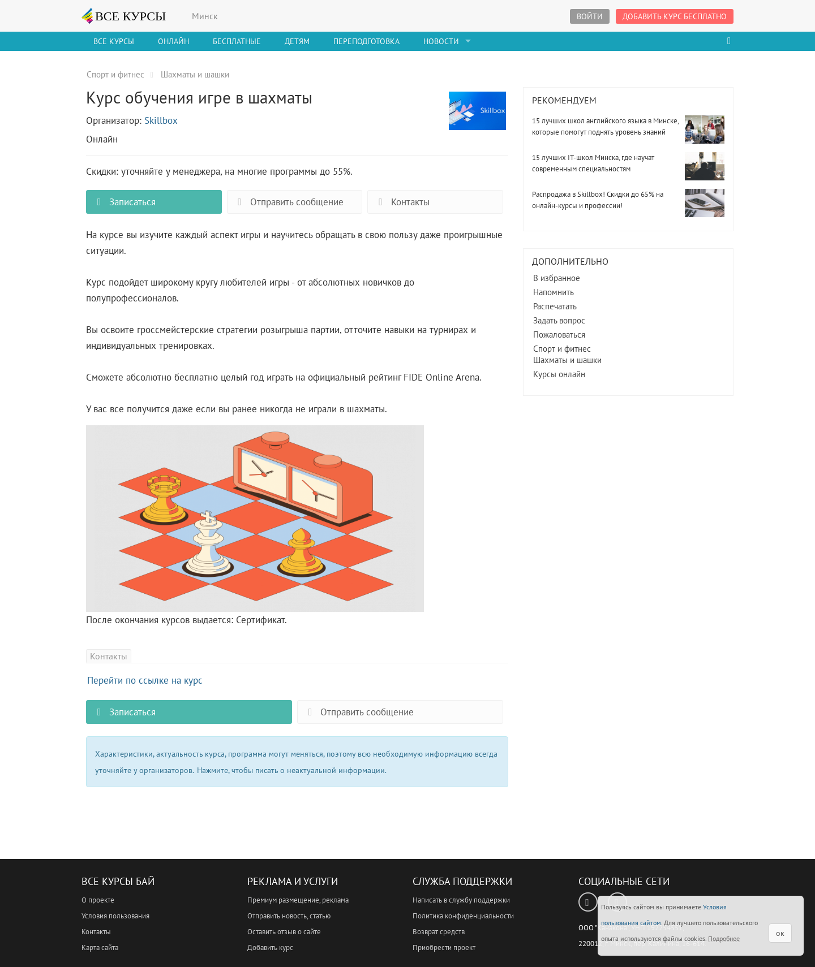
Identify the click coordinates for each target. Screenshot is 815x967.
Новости (441, 41)
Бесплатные (237, 41)
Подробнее (724, 938)
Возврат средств (439, 931)
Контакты (401, 202)
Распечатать (555, 306)
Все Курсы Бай (118, 881)
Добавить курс (270, 947)
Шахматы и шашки (567, 360)
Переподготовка (366, 41)
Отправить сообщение (288, 202)
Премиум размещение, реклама (298, 900)
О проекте (98, 900)
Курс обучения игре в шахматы (477, 117)
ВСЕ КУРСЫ (124, 16)
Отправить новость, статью (289, 916)
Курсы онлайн (559, 374)
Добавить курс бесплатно (675, 16)
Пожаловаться (559, 334)
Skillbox (161, 120)
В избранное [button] (556, 278)
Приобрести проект (444, 947)
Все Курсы (113, 41)
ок (780, 933)
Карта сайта (100, 947)
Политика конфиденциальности (463, 916)
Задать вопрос (559, 320)
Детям (297, 41)
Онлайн (173, 41)
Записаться (124, 202)
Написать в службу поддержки (461, 900)
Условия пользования (115, 916)
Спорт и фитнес (562, 348)
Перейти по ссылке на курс (145, 680)
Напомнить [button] (553, 292)
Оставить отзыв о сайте (284, 931)
